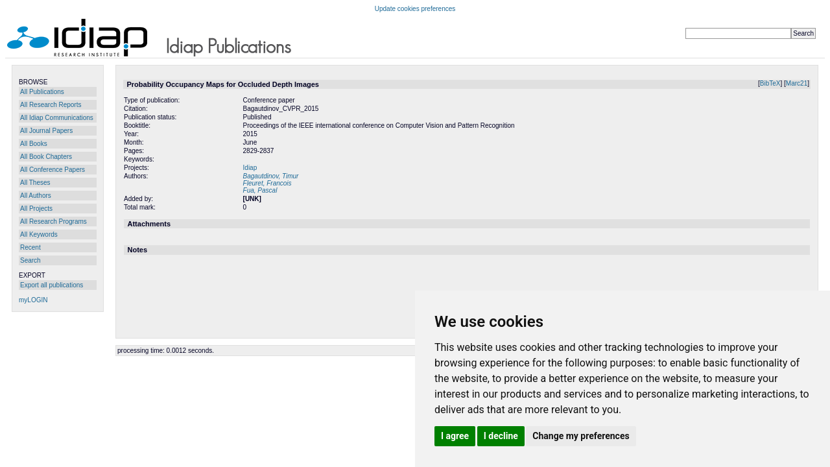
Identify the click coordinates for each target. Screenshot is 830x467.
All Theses (35, 182)
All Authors (35, 195)
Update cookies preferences (415, 8)
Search (30, 260)
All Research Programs (53, 221)
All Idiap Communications (56, 117)
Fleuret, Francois (267, 183)
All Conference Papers (52, 169)
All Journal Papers (46, 130)
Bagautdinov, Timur (271, 176)
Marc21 (796, 83)
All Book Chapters (46, 156)
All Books (33, 143)
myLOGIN (33, 300)
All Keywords (39, 234)
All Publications (42, 91)
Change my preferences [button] (580, 436)
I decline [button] (501, 436)
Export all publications (51, 285)
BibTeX (770, 83)
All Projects (36, 208)
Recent (30, 247)
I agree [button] (455, 436)
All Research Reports (50, 104)
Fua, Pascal (260, 190)
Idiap (250, 167)
